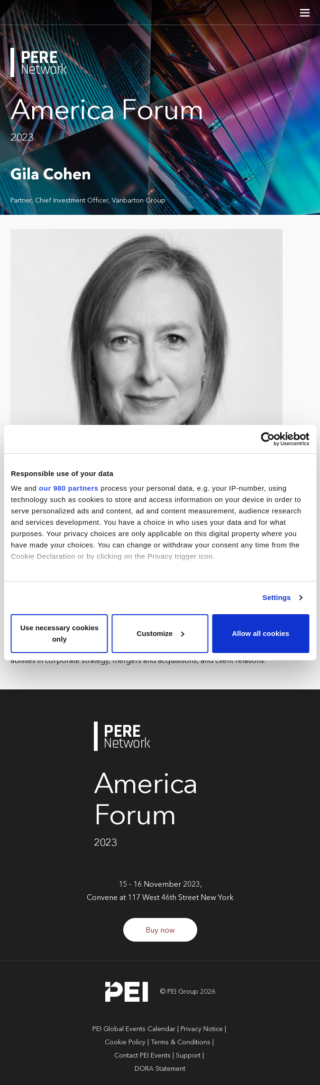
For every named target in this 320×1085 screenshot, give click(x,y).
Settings (277, 597)
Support (188, 1055)
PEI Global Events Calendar (133, 1029)
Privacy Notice (202, 1029)
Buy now (160, 931)
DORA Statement (160, 1069)
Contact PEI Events (142, 1055)
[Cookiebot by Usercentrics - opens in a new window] (267, 439)
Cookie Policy (125, 1042)
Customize (160, 633)
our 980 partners (69, 488)
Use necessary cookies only (59, 633)
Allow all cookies (260, 633)
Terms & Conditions (180, 1042)
